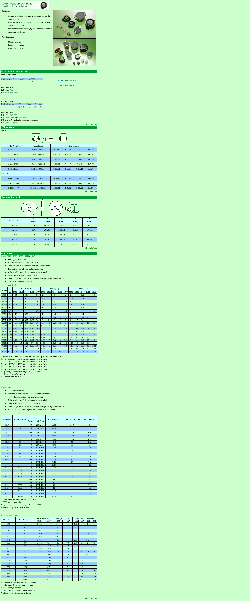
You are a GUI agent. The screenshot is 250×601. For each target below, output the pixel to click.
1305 (21, 256)
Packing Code (11, 92)
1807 (33, 256)
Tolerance (22, 117)
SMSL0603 (6, 256)
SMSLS (5, 515)
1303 (15, 256)
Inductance (9, 117)
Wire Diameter (11, 122)
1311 (27, 256)
